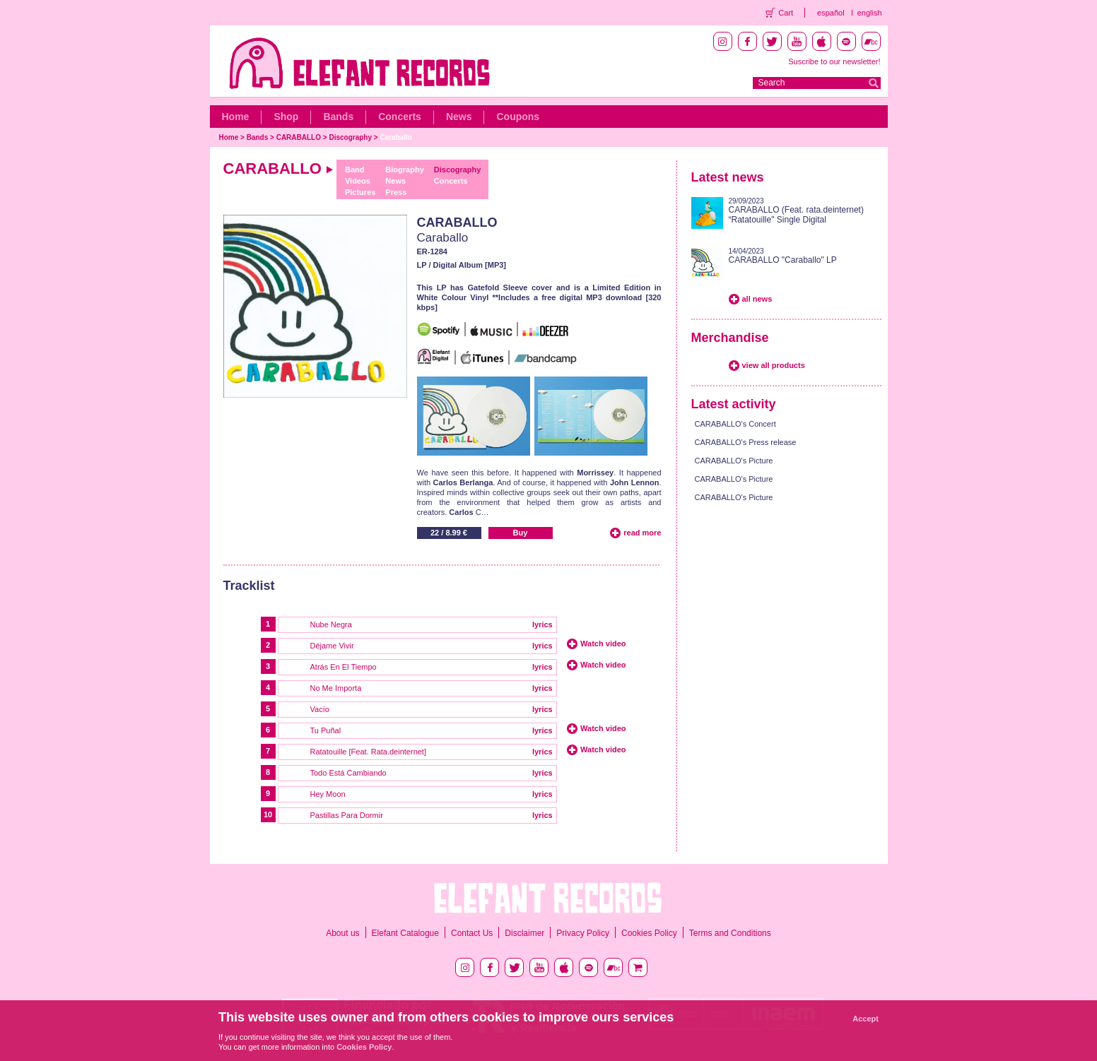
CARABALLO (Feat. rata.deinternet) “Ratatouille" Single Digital (796, 215)
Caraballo (396, 137)
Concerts (399, 116)
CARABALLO (298, 137)
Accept (865, 1018)
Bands (338, 116)
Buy (520, 532)
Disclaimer (524, 933)
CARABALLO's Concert (735, 424)
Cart (785, 12)
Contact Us (472, 933)
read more (642, 532)
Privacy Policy (582, 933)
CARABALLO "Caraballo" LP (783, 260)
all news (757, 299)
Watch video (603, 643)
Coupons (517, 116)
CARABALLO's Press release (746, 442)
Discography (350, 137)
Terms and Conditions (730, 933)
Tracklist (249, 586)
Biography (404, 169)
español (831, 12)
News (459, 116)
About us (342, 933)
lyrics (542, 624)
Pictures (360, 192)
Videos (357, 181)
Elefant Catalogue (405, 933)
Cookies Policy (649, 933)
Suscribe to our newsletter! (834, 61)
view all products (773, 365)
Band (355, 169)
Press (395, 192)
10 (268, 814)
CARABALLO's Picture (734, 460)
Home (236, 116)
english (869, 12)
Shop (286, 116)
